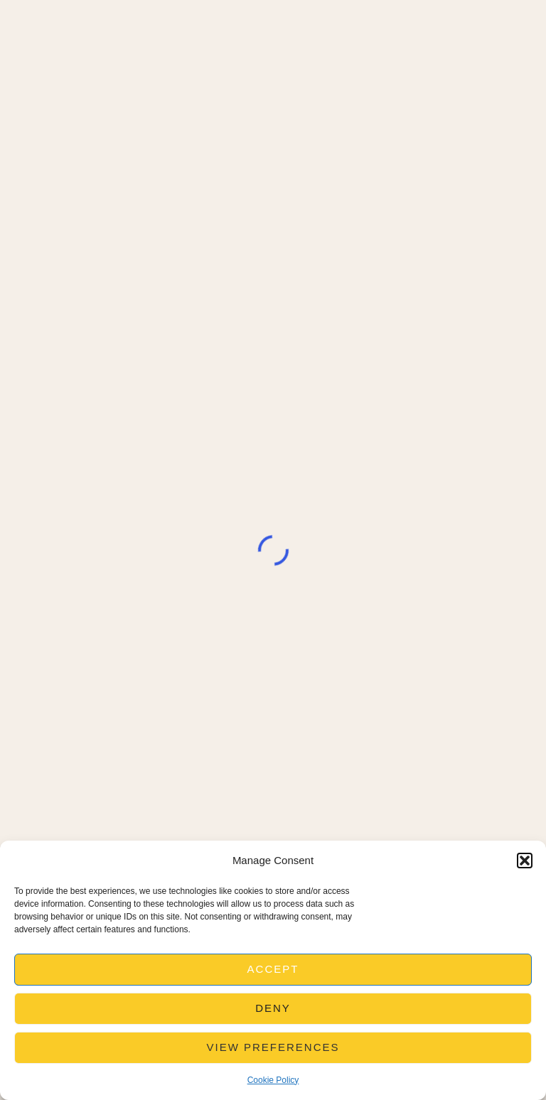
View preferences (272, 1047)
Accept (273, 969)
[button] (525, 860)
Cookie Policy (273, 1080)
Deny (273, 1008)
